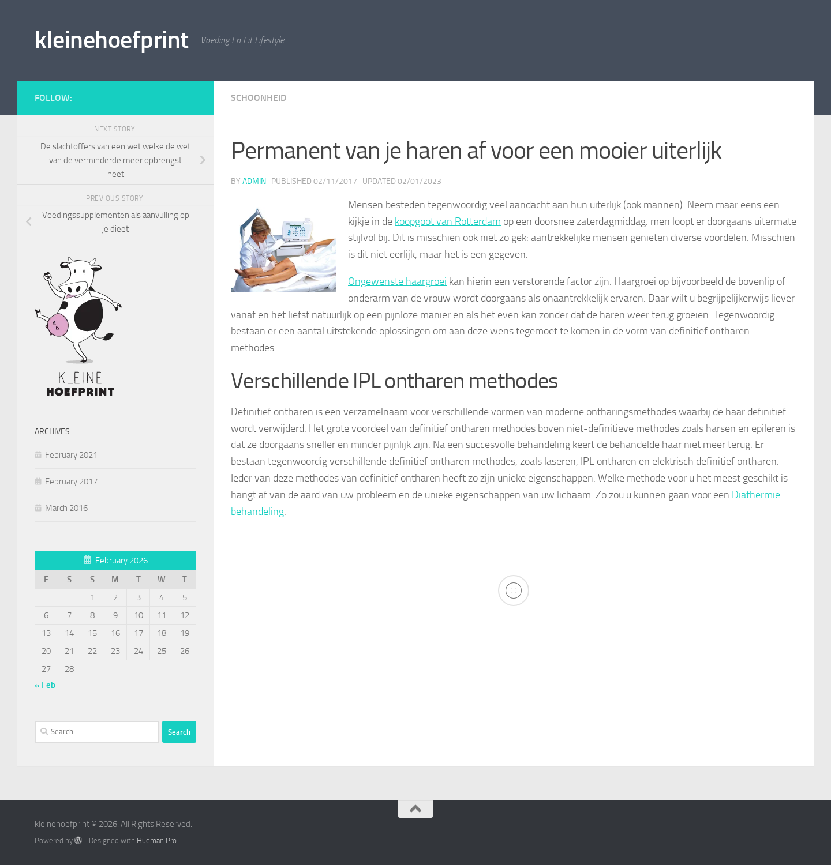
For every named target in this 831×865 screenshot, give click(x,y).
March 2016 (66, 508)
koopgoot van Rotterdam (448, 221)
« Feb (45, 685)
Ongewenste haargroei (397, 281)
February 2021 (71, 455)
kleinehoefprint (112, 39)
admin (254, 181)
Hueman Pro (157, 840)
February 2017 (71, 481)
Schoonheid (258, 97)
